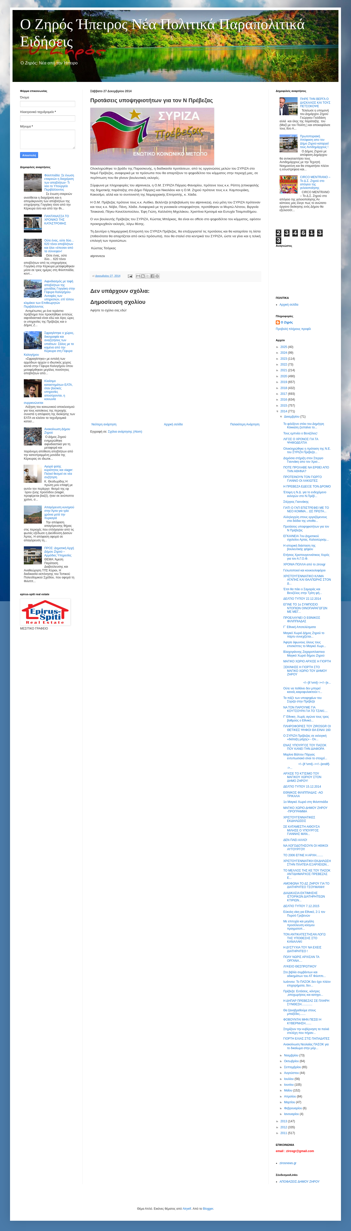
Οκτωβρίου (292, 1061)
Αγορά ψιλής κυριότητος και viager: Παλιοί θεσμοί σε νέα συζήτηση (58, 472)
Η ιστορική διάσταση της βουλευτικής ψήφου (299, 547)
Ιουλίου (289, 1079)
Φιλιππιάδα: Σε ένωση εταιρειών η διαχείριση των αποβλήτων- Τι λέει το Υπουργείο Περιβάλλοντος (59, 183)
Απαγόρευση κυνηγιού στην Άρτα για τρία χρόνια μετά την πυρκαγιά (59, 513)
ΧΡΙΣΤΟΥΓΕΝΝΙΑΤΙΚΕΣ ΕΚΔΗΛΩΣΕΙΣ (299, 819)
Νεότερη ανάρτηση (104, 424)
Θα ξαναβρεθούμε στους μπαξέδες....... (299, 1012)
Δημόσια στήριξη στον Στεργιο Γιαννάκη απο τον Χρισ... (303, 459)
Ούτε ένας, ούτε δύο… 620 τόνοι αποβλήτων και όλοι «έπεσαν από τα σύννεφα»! (59, 246)
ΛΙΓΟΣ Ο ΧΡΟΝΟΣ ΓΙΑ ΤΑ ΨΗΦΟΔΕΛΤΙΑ (300, 440)
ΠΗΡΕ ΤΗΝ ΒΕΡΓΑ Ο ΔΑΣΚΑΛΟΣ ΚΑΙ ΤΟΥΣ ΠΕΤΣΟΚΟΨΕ (315, 102)
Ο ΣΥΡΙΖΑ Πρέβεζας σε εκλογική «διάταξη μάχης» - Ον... (304, 737)
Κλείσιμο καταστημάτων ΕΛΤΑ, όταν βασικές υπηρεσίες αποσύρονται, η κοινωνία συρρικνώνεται (48, 391)
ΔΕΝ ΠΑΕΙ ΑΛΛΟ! (295, 840)
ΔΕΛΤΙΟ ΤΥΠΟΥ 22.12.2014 (302, 598)
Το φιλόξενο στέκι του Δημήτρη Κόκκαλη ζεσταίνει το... (303, 425)
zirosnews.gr (288, 1163)
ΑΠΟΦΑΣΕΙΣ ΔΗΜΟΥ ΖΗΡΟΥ (300, 1181)
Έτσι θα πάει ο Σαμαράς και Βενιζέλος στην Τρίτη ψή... (302, 590)
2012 (284, 1127)
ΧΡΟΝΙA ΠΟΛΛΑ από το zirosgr (304, 564)
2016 (284, 399)
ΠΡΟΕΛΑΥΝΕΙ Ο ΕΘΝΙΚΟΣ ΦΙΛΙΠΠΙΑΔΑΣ (301, 619)
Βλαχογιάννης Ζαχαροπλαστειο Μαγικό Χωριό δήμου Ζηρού (304, 653)
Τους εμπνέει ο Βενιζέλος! (300, 433)
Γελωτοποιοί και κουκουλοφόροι (304, 570)
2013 (284, 1121)
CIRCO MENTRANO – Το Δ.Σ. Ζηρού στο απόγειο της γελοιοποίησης (315, 182)
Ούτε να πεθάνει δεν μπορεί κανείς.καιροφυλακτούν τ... (302, 690)
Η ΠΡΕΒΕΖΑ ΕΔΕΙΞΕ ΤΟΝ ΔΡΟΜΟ (307, 486)
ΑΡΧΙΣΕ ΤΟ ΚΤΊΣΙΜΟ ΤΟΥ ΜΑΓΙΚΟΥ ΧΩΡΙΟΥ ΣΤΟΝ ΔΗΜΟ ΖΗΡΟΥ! (302, 777)
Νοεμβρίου (291, 1055)
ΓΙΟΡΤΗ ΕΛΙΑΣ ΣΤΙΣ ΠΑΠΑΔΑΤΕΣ (306, 1038)
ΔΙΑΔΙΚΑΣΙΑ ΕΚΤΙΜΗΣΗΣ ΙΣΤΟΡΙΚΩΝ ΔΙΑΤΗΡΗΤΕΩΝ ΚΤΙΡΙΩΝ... (304, 896)
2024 (284, 352)
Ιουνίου (289, 1084)
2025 (284, 347)
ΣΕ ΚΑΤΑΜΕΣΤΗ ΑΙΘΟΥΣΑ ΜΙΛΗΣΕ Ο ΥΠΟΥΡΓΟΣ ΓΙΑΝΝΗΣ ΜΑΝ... (301, 830)
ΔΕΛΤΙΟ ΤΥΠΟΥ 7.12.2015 (301, 906)
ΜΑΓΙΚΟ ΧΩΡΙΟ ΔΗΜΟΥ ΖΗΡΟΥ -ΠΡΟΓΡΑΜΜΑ (305, 809)
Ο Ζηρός (287, 322)
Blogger (208, 1208)
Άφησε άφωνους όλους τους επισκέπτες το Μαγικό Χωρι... (304, 644)
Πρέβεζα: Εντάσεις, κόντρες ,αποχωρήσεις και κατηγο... (303, 993)
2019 (284, 382)
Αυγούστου (292, 1073)
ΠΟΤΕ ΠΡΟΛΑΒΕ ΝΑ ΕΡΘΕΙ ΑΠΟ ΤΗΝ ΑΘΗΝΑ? (306, 469)
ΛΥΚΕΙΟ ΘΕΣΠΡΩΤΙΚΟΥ (300, 966)
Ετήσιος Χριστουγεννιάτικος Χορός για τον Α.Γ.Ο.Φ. (306, 556)
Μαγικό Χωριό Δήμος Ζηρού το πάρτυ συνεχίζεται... (303, 634)
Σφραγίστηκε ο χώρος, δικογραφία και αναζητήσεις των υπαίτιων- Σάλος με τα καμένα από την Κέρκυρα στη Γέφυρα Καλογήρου (49, 343)
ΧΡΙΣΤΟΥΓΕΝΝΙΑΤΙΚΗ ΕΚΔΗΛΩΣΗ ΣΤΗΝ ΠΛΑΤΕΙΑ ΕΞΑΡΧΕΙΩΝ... (307, 862)
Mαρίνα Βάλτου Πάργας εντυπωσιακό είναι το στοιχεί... (305, 756)
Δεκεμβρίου (292, 416)
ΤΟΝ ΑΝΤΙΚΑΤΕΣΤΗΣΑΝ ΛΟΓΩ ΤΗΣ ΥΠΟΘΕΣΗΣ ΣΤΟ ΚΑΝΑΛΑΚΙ (304, 938)
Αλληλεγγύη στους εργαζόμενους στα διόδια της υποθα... (305, 518)
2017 (284, 394)
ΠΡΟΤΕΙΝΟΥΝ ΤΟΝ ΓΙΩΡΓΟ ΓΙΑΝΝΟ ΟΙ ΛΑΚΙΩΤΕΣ (302, 478)
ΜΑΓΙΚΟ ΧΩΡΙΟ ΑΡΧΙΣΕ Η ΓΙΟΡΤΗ (307, 661)
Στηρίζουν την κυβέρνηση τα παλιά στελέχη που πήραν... (306, 1030)
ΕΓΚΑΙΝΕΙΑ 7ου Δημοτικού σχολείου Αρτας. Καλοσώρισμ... (306, 537)
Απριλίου (290, 1096)
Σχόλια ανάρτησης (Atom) (125, 431)
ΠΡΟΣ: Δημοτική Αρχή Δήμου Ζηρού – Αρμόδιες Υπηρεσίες (59, 551)
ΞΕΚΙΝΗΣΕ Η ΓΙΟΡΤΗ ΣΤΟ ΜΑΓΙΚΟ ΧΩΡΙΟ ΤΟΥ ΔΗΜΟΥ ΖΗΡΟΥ (305, 670)
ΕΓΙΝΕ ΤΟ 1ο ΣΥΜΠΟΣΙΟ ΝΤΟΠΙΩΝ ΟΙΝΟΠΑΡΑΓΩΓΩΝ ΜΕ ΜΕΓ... (305, 608)
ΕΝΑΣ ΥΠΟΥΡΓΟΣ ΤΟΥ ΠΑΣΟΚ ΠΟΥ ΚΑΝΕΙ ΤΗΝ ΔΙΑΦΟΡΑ (304, 747)
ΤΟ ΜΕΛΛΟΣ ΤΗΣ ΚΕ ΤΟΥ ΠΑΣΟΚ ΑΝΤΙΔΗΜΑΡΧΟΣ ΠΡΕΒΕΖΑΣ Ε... (306, 874)
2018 (284, 388)
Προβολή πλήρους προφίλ (293, 329)
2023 (284, 358)
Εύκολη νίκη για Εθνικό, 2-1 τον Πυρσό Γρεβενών (304, 913)
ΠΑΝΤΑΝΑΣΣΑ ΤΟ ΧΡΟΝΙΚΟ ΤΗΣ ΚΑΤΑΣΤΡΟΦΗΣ (56, 219)
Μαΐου (288, 1090)
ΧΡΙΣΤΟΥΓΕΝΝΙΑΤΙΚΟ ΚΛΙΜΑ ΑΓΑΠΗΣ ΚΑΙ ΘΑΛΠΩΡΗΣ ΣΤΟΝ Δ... (307, 579)
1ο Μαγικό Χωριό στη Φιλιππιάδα (305, 802)
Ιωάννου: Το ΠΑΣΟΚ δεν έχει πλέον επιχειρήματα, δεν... (307, 983)
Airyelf (187, 1208)
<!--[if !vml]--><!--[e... (307, 682)
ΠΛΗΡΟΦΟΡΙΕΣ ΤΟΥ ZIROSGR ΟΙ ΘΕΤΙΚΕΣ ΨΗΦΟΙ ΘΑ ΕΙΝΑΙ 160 (307, 727)
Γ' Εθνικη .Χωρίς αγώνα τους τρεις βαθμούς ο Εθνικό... (306, 718)
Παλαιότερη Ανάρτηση (244, 424)
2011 (284, 1133)
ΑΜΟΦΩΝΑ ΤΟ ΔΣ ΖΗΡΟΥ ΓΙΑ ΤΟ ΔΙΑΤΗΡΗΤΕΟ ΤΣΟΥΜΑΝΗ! (306, 885)
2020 (284, 376)
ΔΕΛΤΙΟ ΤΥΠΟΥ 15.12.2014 (302, 786)
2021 (284, 370)
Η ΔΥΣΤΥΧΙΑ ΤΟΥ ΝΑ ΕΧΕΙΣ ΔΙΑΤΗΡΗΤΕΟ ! (302, 949)
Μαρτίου (290, 1102)
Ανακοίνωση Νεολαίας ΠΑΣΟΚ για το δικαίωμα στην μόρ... (306, 1046)
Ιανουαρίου (292, 1114)
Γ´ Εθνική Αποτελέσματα (299, 627)
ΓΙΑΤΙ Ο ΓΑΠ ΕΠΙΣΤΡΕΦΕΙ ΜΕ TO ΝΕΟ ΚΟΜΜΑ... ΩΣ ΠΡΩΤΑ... (306, 509)
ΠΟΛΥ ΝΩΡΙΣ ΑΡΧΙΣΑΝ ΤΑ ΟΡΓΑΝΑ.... (301, 958)
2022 (284, 364)
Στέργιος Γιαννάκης (296, 502)
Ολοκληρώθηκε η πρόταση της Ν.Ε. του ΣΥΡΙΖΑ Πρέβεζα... (307, 450)
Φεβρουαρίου (293, 1108)
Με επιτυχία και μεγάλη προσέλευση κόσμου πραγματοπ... (299, 925)
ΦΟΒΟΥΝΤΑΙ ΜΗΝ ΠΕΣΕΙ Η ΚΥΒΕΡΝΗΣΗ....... (302, 1021)
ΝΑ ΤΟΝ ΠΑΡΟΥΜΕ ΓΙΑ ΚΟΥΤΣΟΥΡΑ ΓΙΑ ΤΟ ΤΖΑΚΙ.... (305, 709)
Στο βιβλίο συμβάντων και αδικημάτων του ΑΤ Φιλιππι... (304, 973)
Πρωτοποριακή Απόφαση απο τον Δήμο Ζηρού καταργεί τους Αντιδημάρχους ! (314, 142)
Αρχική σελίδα (173, 424)
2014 (284, 411)
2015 (284, 405)
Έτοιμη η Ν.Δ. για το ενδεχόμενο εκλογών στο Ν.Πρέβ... (304, 494)
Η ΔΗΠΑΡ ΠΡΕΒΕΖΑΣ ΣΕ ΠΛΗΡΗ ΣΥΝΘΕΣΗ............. (306, 1002)
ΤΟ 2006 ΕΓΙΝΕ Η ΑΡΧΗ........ (303, 855)
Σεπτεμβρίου (293, 1067)
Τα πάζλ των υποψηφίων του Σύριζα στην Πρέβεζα (302, 699)
